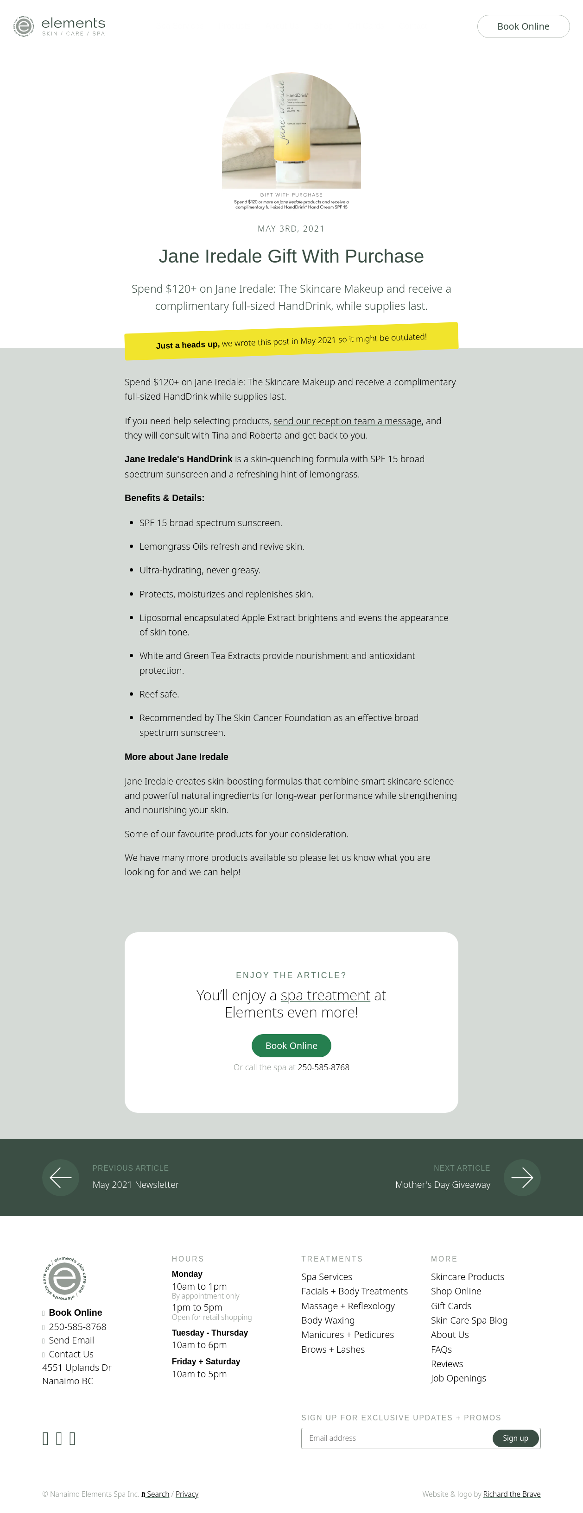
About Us (450, 1334)
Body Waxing (328, 1320)
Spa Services (326, 1276)
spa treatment (326, 994)
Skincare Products (467, 1276)
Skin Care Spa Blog (469, 1320)
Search (155, 1494)
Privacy (187, 1494)
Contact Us (71, 1354)
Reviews (447, 1363)
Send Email (71, 1340)
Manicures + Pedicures (347, 1334)
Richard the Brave (512, 1494)
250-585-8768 (324, 1067)
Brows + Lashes (333, 1349)
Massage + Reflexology (348, 1306)
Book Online (523, 26)
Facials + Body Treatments (354, 1291)
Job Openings (459, 1378)
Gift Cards (451, 1306)
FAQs (441, 1349)
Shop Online (456, 1291)
